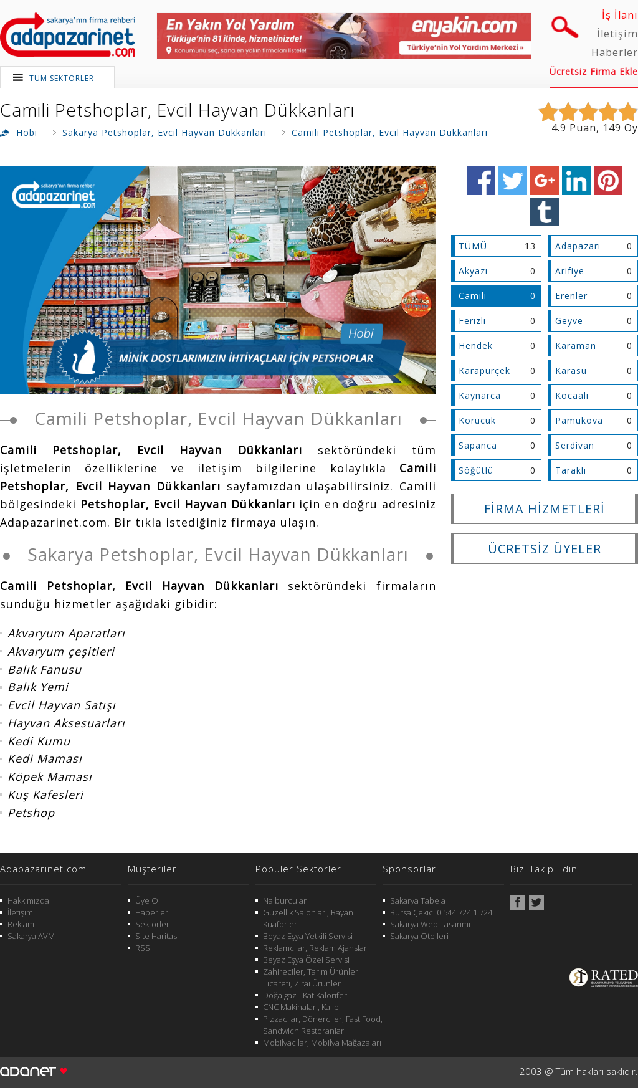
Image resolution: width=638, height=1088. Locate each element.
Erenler (571, 296)
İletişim (617, 34)
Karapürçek (484, 370)
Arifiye (569, 271)
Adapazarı (578, 246)
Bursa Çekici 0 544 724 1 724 (441, 912)
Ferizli (472, 321)
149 (611, 128)
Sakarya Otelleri (419, 936)
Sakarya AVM (31, 936)
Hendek (476, 345)
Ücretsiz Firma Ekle (594, 71)
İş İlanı (620, 15)
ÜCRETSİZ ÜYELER (544, 548)
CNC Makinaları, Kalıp (301, 1007)
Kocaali (572, 395)
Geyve (569, 321)
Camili (473, 296)
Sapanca (478, 445)
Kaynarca (480, 395)
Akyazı (473, 271)
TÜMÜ (473, 246)
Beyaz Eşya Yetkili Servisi (308, 936)
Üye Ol (147, 900)
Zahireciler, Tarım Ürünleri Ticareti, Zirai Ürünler (311, 977)
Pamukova (579, 420)
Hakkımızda (28, 900)
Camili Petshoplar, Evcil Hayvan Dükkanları (177, 110)
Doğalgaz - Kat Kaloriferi (306, 995)
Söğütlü (476, 470)
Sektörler (152, 924)
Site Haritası (157, 936)
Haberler (614, 52)
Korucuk (477, 420)
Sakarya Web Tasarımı (430, 924)
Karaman (575, 345)
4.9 (558, 128)
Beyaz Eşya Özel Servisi (306, 959)
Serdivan (574, 445)
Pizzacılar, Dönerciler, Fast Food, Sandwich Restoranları (323, 1024)
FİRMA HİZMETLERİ (544, 508)
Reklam (20, 924)
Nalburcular (285, 900)
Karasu (571, 370)
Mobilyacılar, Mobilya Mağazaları (322, 1042)
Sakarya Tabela (417, 900)
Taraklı (570, 470)
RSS (142, 947)
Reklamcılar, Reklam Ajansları (316, 947)
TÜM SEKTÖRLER (61, 78)
